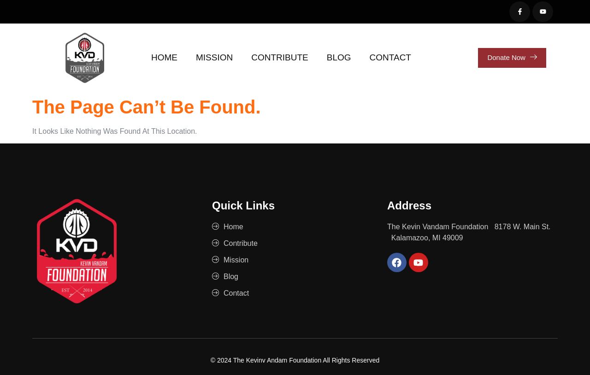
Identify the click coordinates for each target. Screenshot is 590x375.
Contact (390, 57)
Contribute (279, 57)
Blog (339, 57)
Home (164, 57)
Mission (214, 57)
